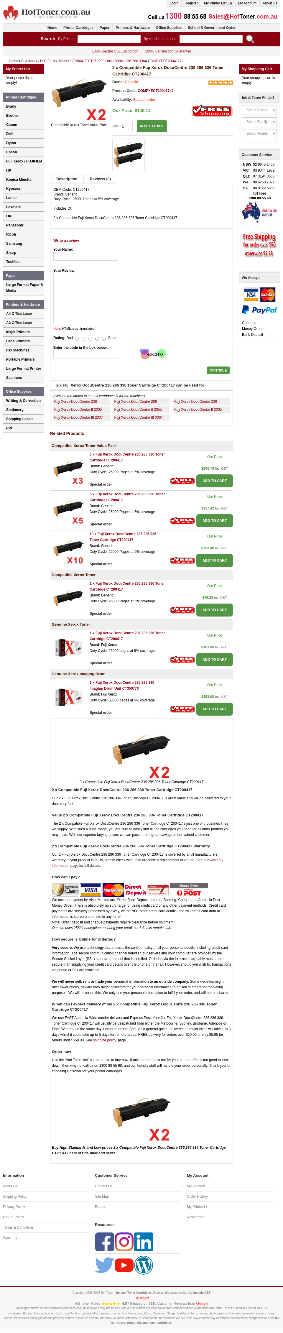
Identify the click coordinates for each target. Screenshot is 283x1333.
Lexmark (13, 207)
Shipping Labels (20, 419)
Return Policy (13, 1217)
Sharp (11, 253)
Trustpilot (141, 1298)
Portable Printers (20, 359)
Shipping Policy (15, 1196)
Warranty (10, 1238)
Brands (100, 1207)
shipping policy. (105, 1040)
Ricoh (11, 234)
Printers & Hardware (132, 28)
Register (191, 3)
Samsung (14, 243)
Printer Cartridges (78, 28)
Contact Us (103, 1186)
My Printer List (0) (218, 3)
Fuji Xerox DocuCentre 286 (135, 402)
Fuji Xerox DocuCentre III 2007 (78, 417)
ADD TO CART (152, 126)
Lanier (11, 198)
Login (174, 3)
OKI (9, 216)
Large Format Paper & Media (24, 288)
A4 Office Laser (19, 314)
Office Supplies (169, 28)
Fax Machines (17, 350)
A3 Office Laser (19, 323)
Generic (131, 82)
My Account (247, 3)
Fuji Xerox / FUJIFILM (24, 161)
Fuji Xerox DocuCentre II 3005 (198, 409)
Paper (104, 28)
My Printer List (198, 1207)
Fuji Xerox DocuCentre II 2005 (78, 409)
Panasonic (15, 225)
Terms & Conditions (18, 1227)
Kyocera (13, 189)
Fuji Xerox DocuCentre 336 (195, 402)
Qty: (122, 126)
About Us (270, 3)
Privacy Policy (14, 1207)
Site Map (102, 1196)
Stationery (15, 410)
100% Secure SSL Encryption (115, 51)
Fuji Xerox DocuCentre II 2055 (138, 409)
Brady (11, 106)
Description (67, 179)
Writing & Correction (23, 401)
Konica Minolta (18, 179)
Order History (197, 1196)
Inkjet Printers (18, 332)
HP (8, 170)
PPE (9, 428)
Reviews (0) (100, 179)
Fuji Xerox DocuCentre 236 (75, 402)
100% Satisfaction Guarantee (168, 51)
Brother (12, 116)
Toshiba (12, 262)
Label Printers (18, 341)
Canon (11, 125)
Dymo (11, 143)
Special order (144, 100)
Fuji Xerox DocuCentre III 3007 (138, 417)
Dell (9, 134)
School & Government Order (212, 28)
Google (202, 1303)
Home (52, 28)
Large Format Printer (23, 368)
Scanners (14, 378)
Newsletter (195, 1217)
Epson (11, 152)
